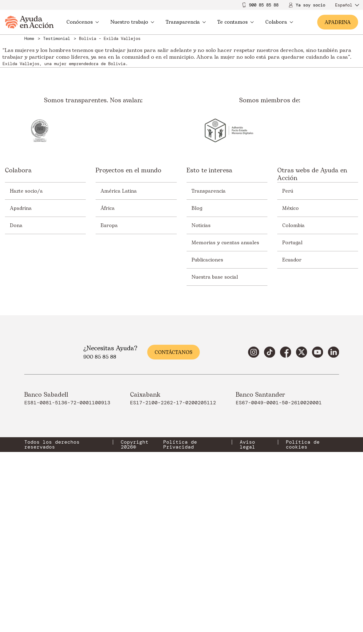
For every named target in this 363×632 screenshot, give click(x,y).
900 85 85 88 (263, 5)
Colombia (293, 374)
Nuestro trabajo (132, 22)
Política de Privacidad (180, 593)
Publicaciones (207, 408)
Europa (109, 374)
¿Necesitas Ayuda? (110, 497)
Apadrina (21, 357)
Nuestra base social (214, 426)
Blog (196, 357)
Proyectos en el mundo (128, 320)
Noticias (201, 374)
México (290, 357)
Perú (287, 339)
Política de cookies (303, 593)
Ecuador (292, 408)
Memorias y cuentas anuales (225, 391)
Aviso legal (247, 593)
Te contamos (235, 22)
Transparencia (186, 22)
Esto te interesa (209, 320)
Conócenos (82, 22)
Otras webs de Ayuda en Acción (312, 323)
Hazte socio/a (26, 339)
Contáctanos (173, 501)
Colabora (279, 22)
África (108, 357)
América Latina (119, 339)
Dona (16, 374)
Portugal (292, 391)
